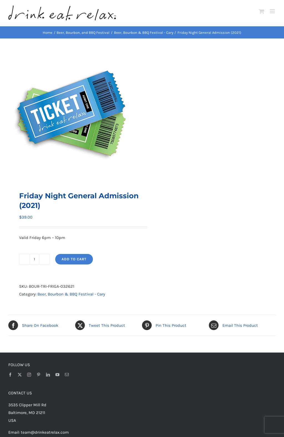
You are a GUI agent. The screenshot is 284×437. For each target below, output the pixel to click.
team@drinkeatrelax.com (45, 432)
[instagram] (29, 375)
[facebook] (10, 375)
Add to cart (74, 259)
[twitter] (20, 375)
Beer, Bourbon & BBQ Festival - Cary (71, 294)
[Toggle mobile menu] (273, 11)
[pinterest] (38, 375)
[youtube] (57, 375)
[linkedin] (48, 375)
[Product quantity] (34, 259)
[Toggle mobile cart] (261, 11)
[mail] (67, 375)
